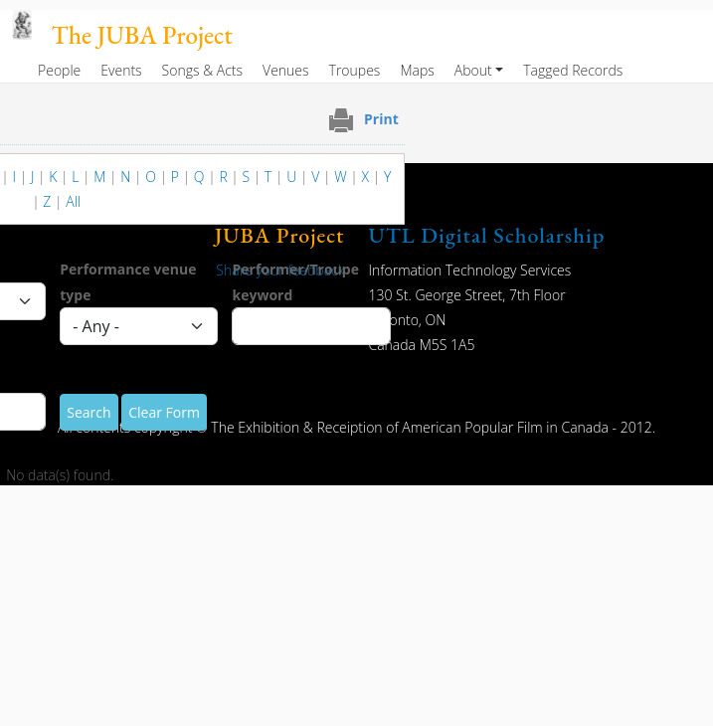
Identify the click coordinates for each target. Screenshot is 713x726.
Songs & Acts (202, 70)
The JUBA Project (142, 35)
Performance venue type (128, 281)
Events (120, 70)
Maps (417, 70)
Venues (286, 70)
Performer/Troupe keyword (295, 281)
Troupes (355, 70)
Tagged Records (573, 70)
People (59, 70)
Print (381, 118)
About (473, 70)
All (73, 201)
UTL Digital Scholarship (487, 235)
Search (88, 412)
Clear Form (164, 412)
